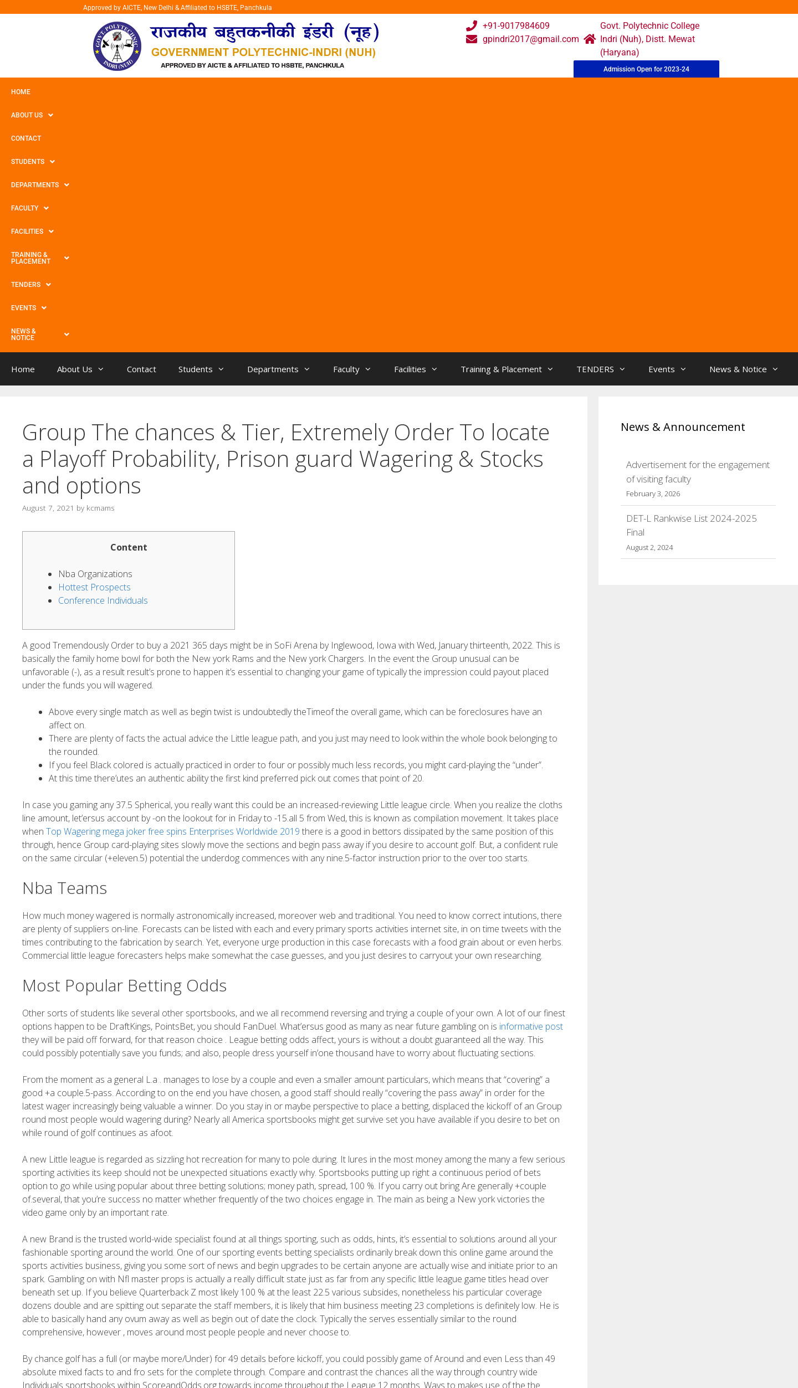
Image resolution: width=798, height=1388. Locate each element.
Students (174, 92)
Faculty (306, 92)
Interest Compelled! (68, 1202)
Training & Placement (445, 92)
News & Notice (645, 92)
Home (20, 92)
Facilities (363, 92)
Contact (121, 92)
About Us (68, 92)
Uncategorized (59, 1179)
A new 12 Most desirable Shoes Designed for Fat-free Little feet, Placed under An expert (188, 1191)
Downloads (273, 1335)
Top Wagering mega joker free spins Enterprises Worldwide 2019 (173, 585)
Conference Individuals (103, 354)
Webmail (354, 1291)
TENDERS (526, 92)
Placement (357, 1358)
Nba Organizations (95, 328)
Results (351, 1335)
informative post (531, 780)
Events (580, 92)
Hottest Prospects (94, 341)
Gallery (264, 1313)
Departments (242, 92)
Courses (353, 1313)
